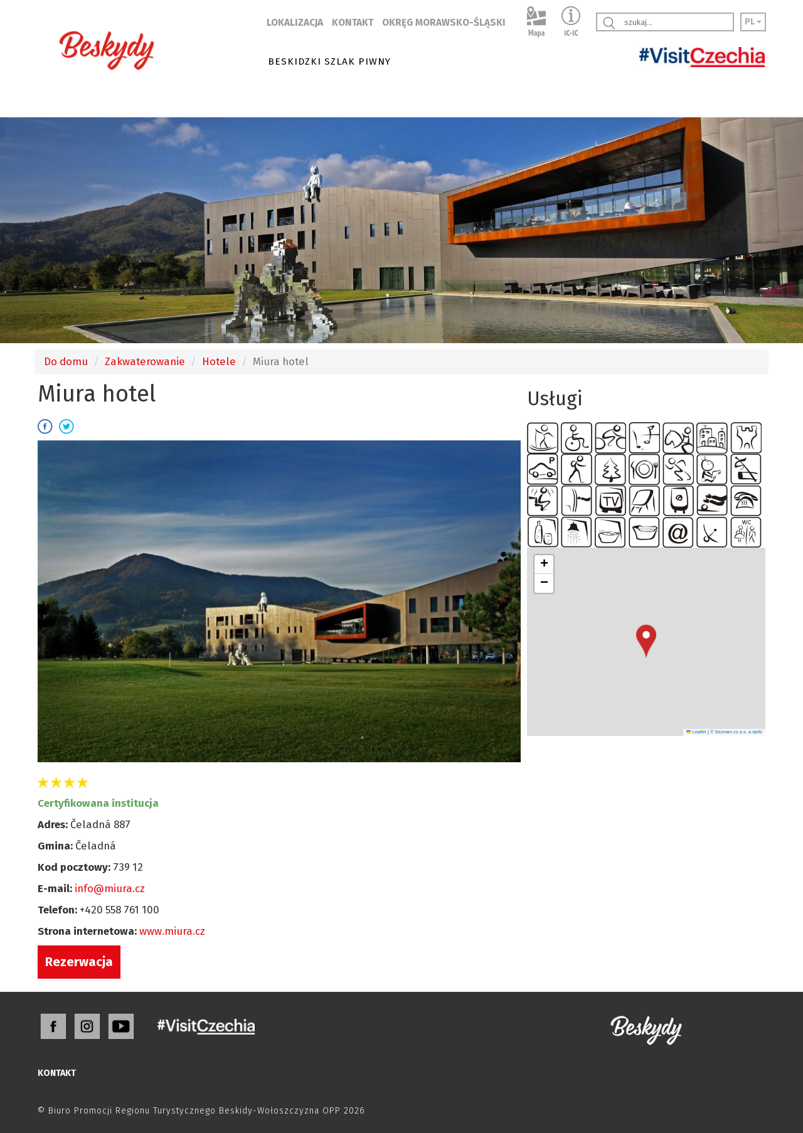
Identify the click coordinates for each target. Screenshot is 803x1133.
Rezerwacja (79, 961)
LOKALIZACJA (295, 22)
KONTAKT (352, 22)
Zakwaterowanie (145, 361)
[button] (646, 641)
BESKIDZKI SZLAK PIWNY (329, 61)
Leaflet (696, 732)
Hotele (219, 361)
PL (753, 21)
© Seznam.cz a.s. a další (736, 732)
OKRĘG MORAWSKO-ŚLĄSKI (444, 22)
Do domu (66, 361)
